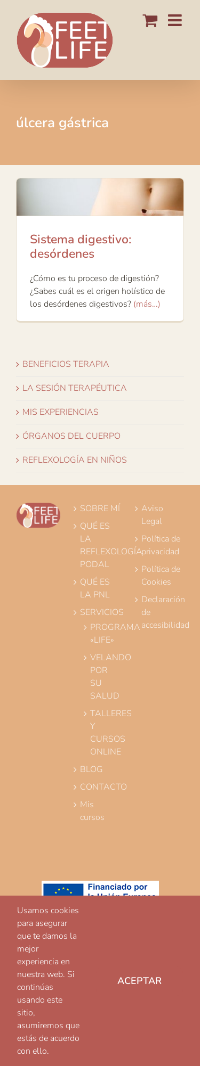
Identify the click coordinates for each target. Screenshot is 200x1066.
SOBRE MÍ (100, 508)
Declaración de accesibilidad (161, 612)
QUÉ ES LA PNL (95, 588)
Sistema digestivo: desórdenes (80, 247)
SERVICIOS (100, 612)
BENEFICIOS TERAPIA (65, 364)
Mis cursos (92, 811)
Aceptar (139, 980)
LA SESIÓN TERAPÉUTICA (74, 388)
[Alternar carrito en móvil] (149, 20)
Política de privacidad (160, 545)
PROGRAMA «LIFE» (104, 633)
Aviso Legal (152, 515)
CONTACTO (100, 787)
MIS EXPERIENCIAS (60, 412)
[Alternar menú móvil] (176, 20)
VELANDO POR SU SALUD (104, 677)
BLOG (91, 769)
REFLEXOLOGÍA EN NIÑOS (74, 460)
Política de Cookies (160, 575)
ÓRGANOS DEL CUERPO (71, 436)
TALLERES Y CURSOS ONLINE (104, 733)
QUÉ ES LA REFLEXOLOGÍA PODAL (100, 545)
